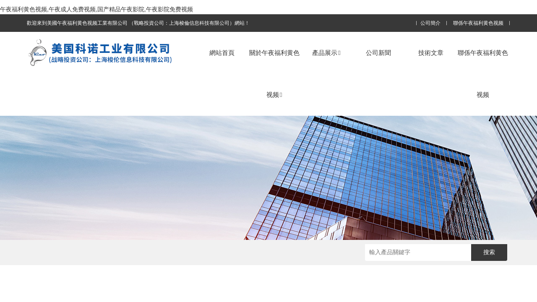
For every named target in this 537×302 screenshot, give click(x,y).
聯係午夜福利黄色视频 (478, 23)
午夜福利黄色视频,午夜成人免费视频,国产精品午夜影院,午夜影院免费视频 (96, 9)
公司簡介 (430, 23)
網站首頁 (222, 52)
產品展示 (326, 52)
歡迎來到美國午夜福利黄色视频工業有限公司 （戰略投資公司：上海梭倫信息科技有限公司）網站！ (138, 23)
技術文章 (430, 52)
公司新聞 (378, 52)
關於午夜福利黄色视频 (274, 73)
